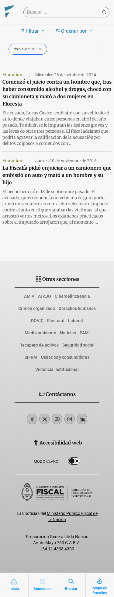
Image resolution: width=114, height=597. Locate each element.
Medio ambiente (40, 332)
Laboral (75, 320)
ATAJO (44, 296)
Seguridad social (78, 345)
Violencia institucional (57, 369)
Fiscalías (13, 74)
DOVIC (37, 320)
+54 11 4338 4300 (57, 548)
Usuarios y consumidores (65, 357)
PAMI (85, 332)
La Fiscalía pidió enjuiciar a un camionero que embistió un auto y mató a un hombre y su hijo (57, 175)
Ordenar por (75, 31)
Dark (74, 462)
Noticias (68, 332)
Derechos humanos (77, 308)
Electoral (55, 320)
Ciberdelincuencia (72, 296)
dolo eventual (28, 49)
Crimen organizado (36, 308)
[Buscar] (63, 12)
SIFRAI (31, 357)
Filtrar (33, 31)
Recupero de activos (39, 345)
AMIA (29, 296)
